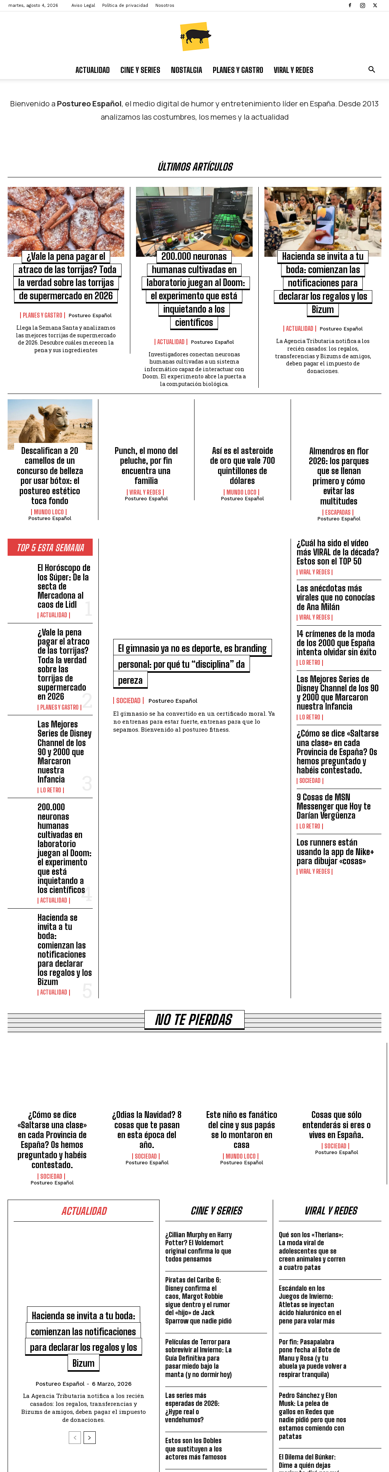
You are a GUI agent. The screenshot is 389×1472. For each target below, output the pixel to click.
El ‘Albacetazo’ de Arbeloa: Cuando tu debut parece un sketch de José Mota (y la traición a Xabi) (312, 1368)
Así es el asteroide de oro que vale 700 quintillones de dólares (242, 451)
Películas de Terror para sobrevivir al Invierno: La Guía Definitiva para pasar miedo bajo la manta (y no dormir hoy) (198, 1170)
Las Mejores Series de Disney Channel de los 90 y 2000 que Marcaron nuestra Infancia (63, 669)
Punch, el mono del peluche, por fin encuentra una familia (146, 451)
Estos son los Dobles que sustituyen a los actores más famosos (195, 1261)
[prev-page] (75, 1266)
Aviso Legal (83, 5)
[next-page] (90, 1266)
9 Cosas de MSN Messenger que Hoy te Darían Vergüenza (335, 713)
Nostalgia (186, 69)
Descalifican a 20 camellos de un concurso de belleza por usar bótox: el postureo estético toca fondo (50, 459)
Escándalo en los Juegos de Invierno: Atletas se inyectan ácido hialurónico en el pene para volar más (310, 1116)
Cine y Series (140, 69)
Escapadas (338, 479)
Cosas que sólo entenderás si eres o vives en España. (336, 953)
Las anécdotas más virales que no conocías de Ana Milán (338, 558)
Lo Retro (49, 693)
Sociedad (128, 674)
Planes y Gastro (238, 69)
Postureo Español (90, 311)
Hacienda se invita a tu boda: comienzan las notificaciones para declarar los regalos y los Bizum (65, 797)
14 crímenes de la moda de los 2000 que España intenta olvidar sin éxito (337, 594)
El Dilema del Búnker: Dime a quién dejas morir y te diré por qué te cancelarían (309, 1281)
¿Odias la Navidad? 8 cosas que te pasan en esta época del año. (146, 953)
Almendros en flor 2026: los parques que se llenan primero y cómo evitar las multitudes (339, 455)
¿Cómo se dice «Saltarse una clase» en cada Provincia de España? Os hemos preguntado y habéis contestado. (339, 674)
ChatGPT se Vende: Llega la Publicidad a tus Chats (312, 1323)
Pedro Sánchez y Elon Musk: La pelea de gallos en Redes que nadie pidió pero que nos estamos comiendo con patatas (312, 1228)
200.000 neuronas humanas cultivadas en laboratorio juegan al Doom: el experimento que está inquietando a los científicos (63, 733)
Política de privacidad (125, 5)
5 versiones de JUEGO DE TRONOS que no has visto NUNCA (198, 1335)
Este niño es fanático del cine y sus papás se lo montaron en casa (242, 953)
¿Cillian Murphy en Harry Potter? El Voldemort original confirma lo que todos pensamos (198, 1059)
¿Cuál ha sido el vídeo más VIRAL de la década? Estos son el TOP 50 (337, 523)
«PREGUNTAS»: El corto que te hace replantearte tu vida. (196, 1298)
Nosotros (164, 5)
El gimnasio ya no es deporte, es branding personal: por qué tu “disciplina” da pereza (194, 637)
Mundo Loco (49, 487)
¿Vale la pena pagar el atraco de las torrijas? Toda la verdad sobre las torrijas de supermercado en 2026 (64, 608)
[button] (371, 70)
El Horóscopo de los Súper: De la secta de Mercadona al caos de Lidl (64, 551)
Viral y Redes (293, 69)
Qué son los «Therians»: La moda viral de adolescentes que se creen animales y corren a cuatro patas (312, 1063)
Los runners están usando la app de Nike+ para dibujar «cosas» (335, 749)
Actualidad (93, 69)
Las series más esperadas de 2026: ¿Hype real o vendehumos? (192, 1219)
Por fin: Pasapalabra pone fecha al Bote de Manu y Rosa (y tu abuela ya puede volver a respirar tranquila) (312, 1170)
